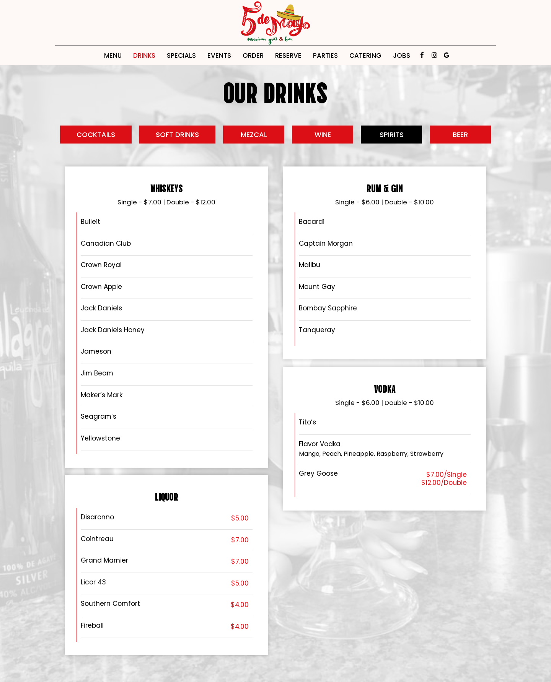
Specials (181, 55)
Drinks (144, 55)
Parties (325, 55)
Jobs (401, 55)
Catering (365, 55)
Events (219, 55)
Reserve (288, 55)
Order (253, 55)
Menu (113, 55)
